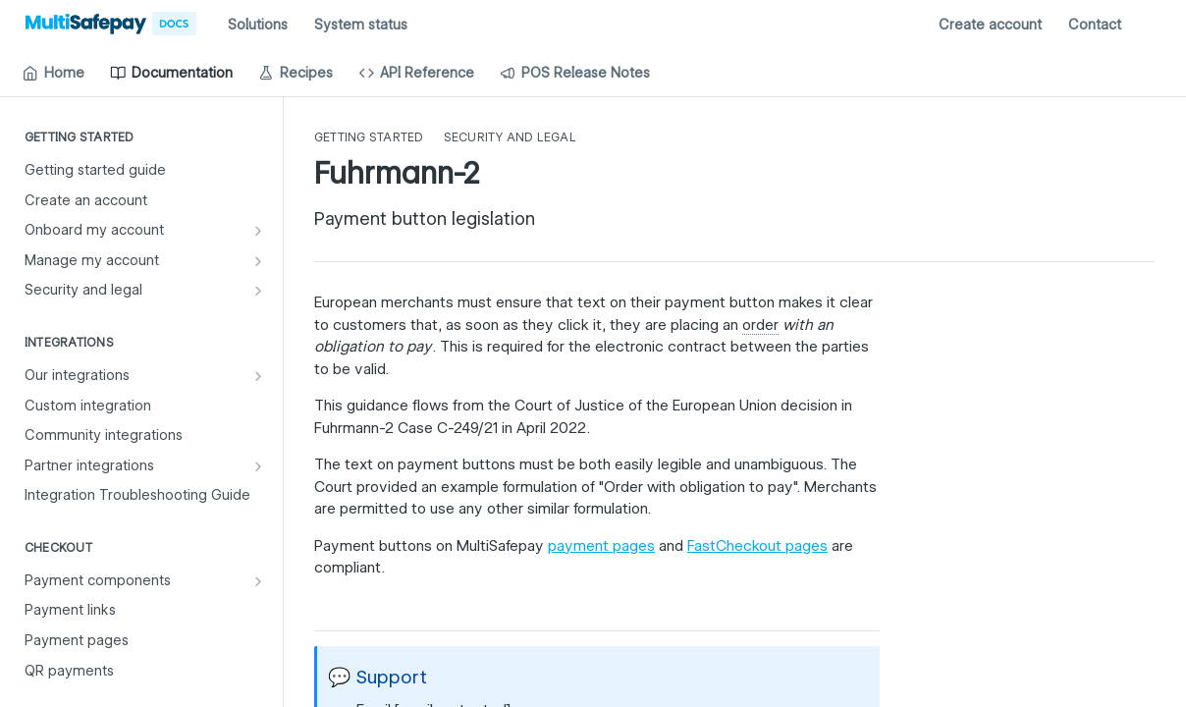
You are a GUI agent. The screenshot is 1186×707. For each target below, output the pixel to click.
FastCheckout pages (757, 546)
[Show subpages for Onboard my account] (258, 231)
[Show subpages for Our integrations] (258, 376)
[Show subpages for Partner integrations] (258, 466)
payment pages (601, 546)
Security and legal (510, 137)
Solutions (258, 24)
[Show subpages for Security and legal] (258, 291)
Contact (1094, 24)
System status (360, 24)
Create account (990, 24)
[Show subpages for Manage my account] (258, 261)
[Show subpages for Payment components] (258, 581)
